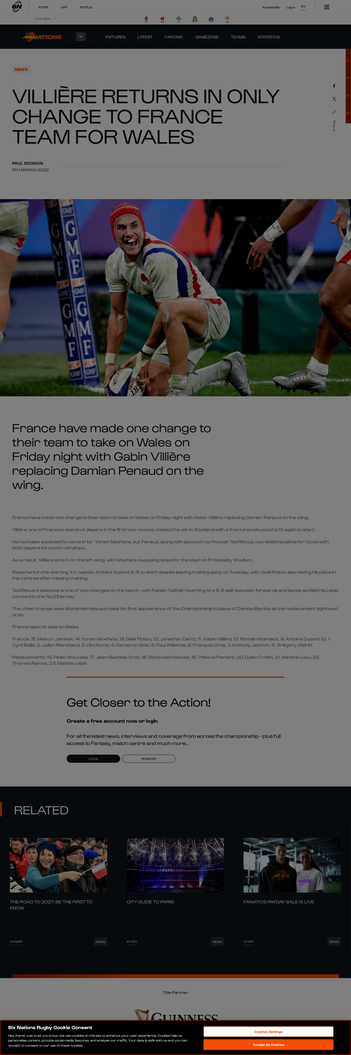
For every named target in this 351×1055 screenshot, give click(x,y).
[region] (175, 1037)
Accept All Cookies (268, 1044)
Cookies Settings (268, 1031)
